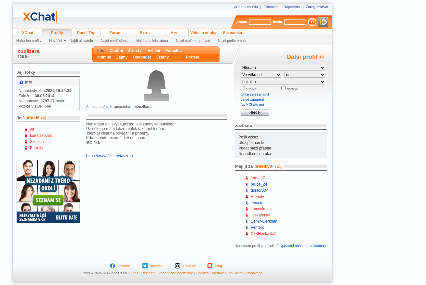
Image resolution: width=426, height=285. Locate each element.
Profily (57, 33)
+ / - (177, 57)
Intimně (104, 57)
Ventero (257, 227)
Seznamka (232, 33)
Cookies (202, 273)
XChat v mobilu (245, 7)
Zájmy (122, 57)
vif (32, 129)
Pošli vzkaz (248, 137)
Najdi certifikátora (114, 41)
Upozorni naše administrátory (303, 246)
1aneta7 (258, 178)
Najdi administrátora (152, 41)
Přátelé (192, 57)
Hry (174, 33)
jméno (242, 22)
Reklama (148, 273)
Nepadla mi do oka (254, 153)
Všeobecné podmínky (175, 273)
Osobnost (142, 57)
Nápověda (292, 7)
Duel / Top (86, 33)
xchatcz (124, 266)
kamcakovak (41, 135)
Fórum (115, 33)
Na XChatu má (252, 105)
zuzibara (29, 51)
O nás (133, 273)
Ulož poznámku (251, 142)
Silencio (37, 141)
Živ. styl (135, 50)
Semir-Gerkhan (264, 221)
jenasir (256, 203)
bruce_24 (259, 184)
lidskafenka (261, 215)
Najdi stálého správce (193, 41)
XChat (27, 33)
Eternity (36, 148)
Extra (145, 33)
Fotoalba (271, 7)
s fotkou (252, 89)
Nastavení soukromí (228, 273)
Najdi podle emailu (232, 41)
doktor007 (259, 190)
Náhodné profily (28, 41)
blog (218, 266)
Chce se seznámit (255, 94)
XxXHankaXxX (263, 233)
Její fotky (26, 72)
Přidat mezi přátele (254, 148)
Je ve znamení (252, 99)
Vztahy (162, 57)
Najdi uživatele (81, 41)
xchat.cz (189, 266)
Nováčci (55, 41)
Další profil (302, 57)
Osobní (116, 50)
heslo (277, 22)
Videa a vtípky (203, 33)
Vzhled (154, 50)
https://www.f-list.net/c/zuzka (111, 156)
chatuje (292, 89)
